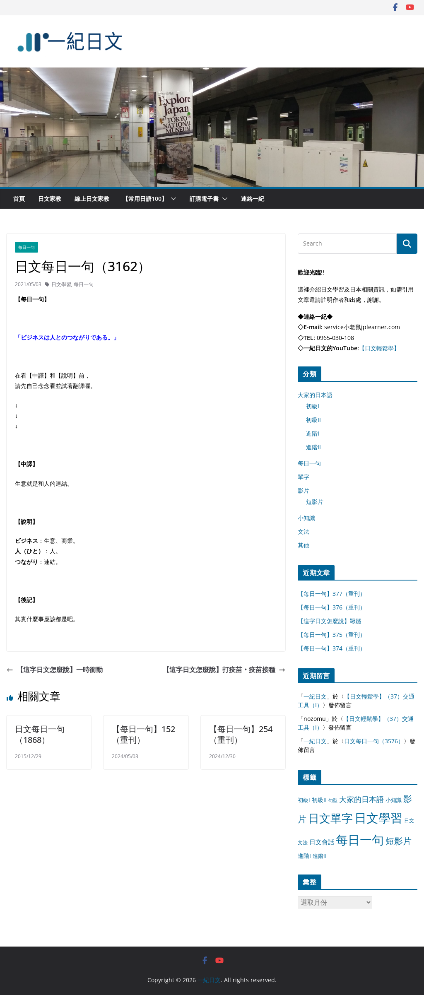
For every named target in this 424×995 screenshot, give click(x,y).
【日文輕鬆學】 (379, 348)
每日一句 (26, 247)
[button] (171, 199)
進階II (313, 447)
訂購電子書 (204, 198)
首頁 (19, 198)
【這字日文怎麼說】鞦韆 (329, 621)
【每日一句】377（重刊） (332, 593)
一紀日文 (315, 696)
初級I (312, 406)
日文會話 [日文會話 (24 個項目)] (321, 842)
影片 (303, 490)
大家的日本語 (315, 395)
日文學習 (61, 284)
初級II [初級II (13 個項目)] (319, 800)
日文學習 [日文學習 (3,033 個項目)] (378, 817)
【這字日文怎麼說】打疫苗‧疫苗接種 (224, 669)
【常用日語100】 (145, 198)
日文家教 (49, 198)
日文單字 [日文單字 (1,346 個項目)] (330, 818)
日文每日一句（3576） (374, 741)
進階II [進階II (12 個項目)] (320, 856)
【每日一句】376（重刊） (332, 607)
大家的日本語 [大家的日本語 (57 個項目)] (361, 799)
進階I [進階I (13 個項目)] (304, 856)
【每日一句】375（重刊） (332, 634)
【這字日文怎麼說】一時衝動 (55, 669)
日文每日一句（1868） (40, 734)
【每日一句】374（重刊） (332, 648)
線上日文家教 (92, 198)
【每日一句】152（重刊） (143, 734)
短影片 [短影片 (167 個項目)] (398, 841)
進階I (312, 433)
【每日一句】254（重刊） (240, 734)
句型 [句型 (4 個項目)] (332, 800)
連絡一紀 (252, 198)
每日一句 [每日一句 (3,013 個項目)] (360, 839)
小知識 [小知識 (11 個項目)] (393, 800)
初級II (313, 420)
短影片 (314, 502)
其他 (303, 545)
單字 (303, 477)
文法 (303, 531)
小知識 (306, 518)
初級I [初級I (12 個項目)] (304, 800)
